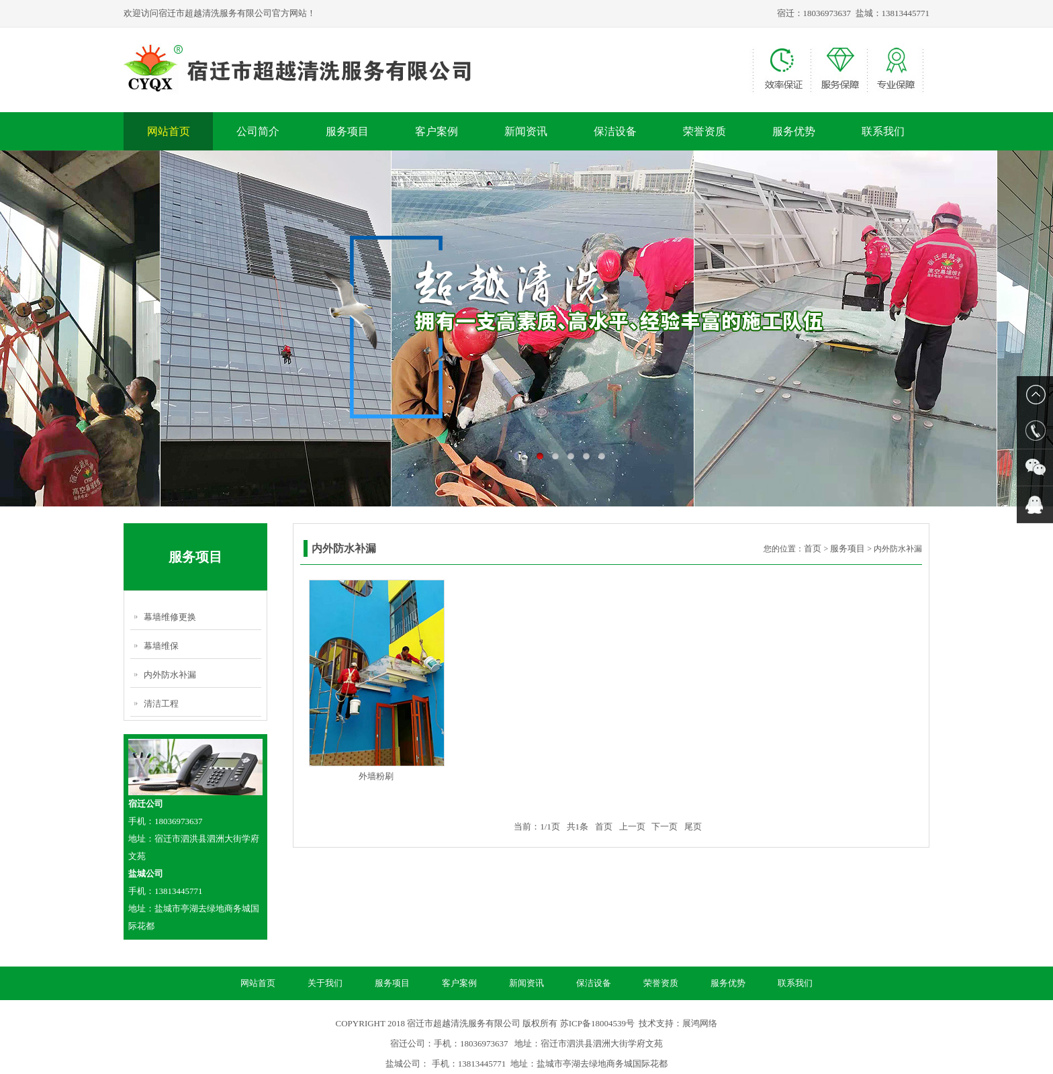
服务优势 (793, 131)
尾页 (693, 826)
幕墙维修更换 (170, 617)
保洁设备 (615, 131)
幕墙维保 (161, 646)
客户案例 (436, 131)
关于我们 (325, 983)
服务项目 (347, 131)
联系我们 (883, 131)
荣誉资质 (704, 131)
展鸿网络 (699, 1023)
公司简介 (257, 131)
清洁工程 (161, 704)
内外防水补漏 (170, 675)
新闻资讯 (525, 131)
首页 (812, 548)
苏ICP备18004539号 (597, 1023)
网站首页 (168, 131)
